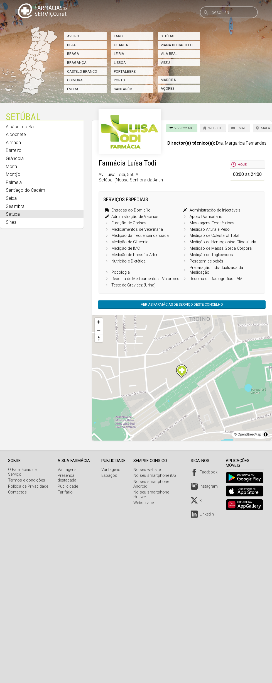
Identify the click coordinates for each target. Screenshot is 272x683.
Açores (167, 88)
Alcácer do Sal (20, 126)
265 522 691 (184, 128)
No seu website (148, 469)
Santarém (123, 89)
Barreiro (13, 150)
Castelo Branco (82, 71)
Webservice (145, 498)
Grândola (15, 158)
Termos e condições (26, 480)
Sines (11, 222)
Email (242, 128)
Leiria (119, 54)
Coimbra (75, 80)
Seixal (12, 198)
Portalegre (125, 71)
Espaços (111, 475)
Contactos (17, 492)
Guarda (121, 45)
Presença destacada (67, 478)
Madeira (168, 80)
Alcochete (16, 134)
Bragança (77, 62)
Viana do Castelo (177, 45)
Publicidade (68, 486)
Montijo (13, 174)
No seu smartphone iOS (156, 475)
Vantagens (67, 469)
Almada (13, 142)
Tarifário (65, 492)
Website (215, 128)
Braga (73, 54)
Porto (119, 80)
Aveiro (73, 36)
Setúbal (168, 36)
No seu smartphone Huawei (160, 492)
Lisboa (120, 62)
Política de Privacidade (28, 486)
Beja (71, 45)
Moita (11, 166)
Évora (73, 89)
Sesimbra (15, 206)
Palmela (14, 182)
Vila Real (169, 54)
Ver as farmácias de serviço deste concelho (182, 304)
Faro (118, 36)
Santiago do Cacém (25, 190)
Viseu (165, 62)
